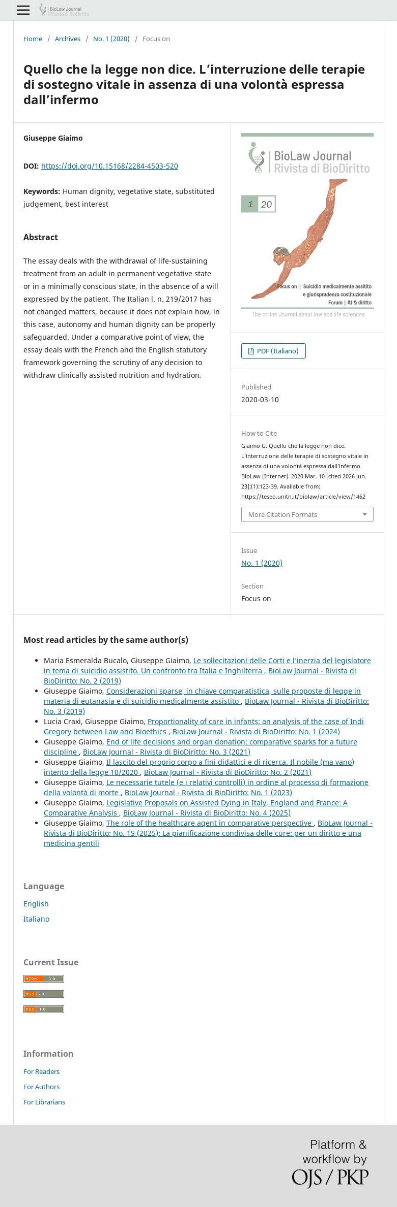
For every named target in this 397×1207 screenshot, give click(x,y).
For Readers (41, 1071)
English (36, 903)
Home (32, 38)
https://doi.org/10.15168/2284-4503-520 (109, 166)
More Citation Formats (282, 514)
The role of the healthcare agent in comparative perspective (210, 823)
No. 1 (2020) (111, 38)
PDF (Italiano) (277, 350)
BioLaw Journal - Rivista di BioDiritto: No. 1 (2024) (256, 731)
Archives (67, 38)
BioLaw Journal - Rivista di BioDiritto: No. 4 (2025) (207, 813)
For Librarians (44, 1101)
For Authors (41, 1086)
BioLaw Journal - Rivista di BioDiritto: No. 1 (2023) (208, 792)
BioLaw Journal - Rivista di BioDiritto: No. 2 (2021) (227, 772)
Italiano (36, 919)
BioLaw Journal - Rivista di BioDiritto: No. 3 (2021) (166, 752)
